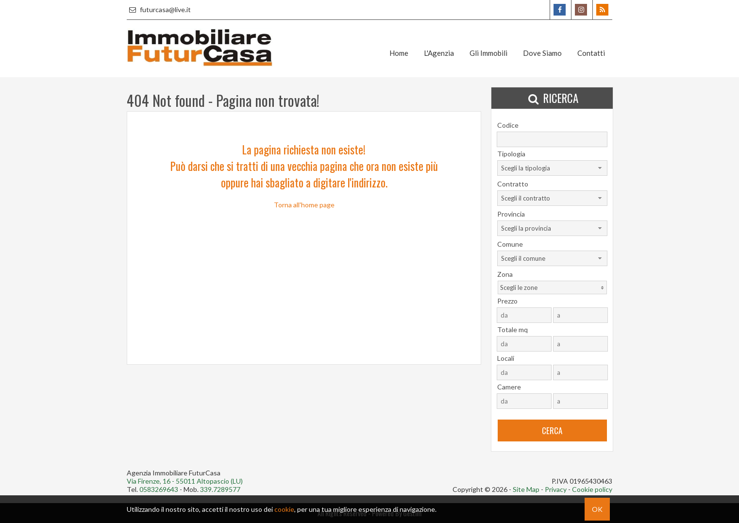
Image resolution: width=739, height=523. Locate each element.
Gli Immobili (488, 53)
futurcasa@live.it (159, 9)
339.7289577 (220, 489)
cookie (284, 509)
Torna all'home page (304, 205)
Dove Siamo (542, 53)
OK (597, 509)
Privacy (556, 489)
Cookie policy (592, 489)
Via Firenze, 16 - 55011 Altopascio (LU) (185, 481)
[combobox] (552, 168)
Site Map (526, 489)
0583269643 (158, 489)
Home (398, 53)
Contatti (591, 53)
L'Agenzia (439, 53)
